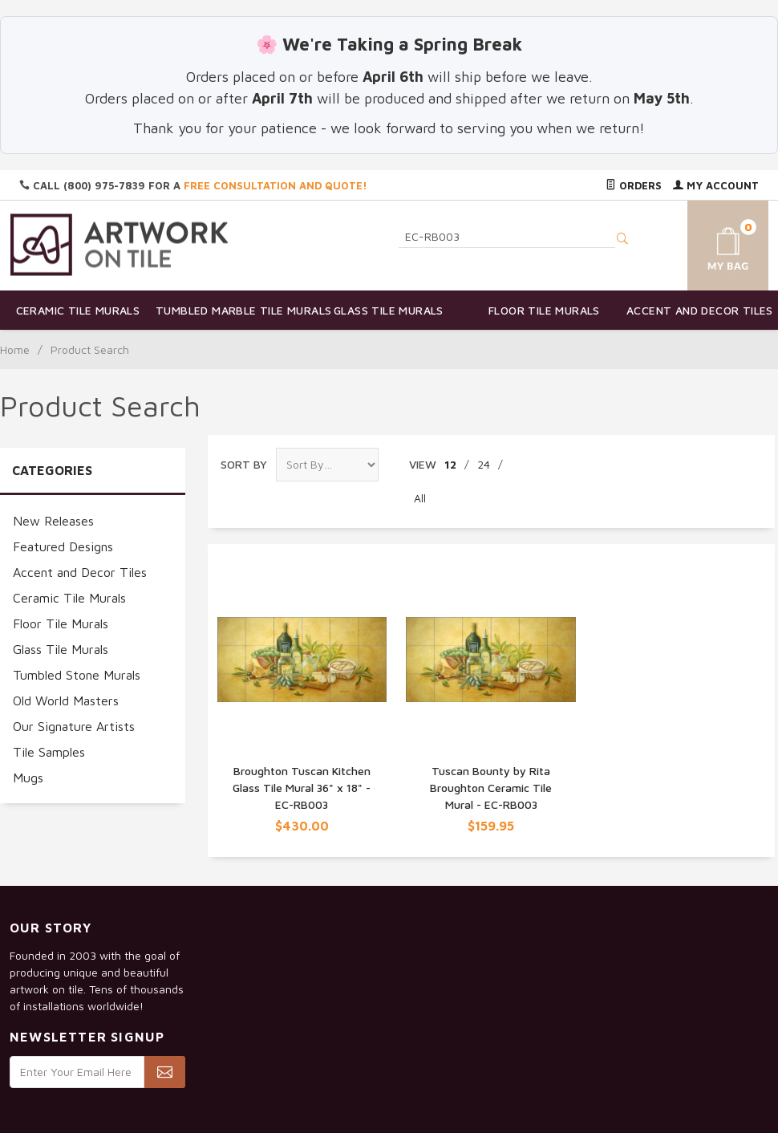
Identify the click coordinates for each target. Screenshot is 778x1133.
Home (15, 349)
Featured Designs (63, 546)
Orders (634, 185)
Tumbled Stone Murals (76, 675)
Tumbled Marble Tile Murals (233, 310)
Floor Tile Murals (544, 310)
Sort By (244, 464)
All (420, 498)
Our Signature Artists (74, 726)
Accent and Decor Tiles (699, 310)
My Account (716, 185)
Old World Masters (66, 700)
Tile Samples (49, 752)
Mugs (28, 777)
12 (450, 464)
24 (483, 464)
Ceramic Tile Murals (78, 310)
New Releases (53, 521)
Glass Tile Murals (389, 310)
